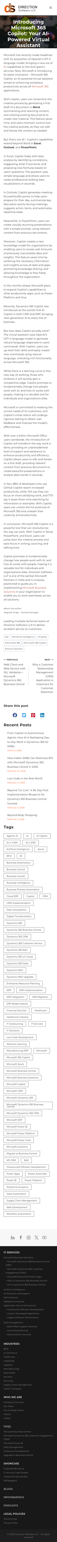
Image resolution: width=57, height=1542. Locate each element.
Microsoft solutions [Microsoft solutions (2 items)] (17, 1146)
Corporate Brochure (14, 1468)
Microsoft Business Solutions (18, 1257)
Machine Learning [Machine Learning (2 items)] (17, 1044)
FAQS (7, 1426)
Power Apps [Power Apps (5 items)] (13, 1173)
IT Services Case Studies (16, 1472)
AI (5, 66)
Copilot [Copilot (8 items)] (30, 896)
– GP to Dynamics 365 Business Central (26, 1284)
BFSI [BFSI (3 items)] (9, 856)
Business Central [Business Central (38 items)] (16, 869)
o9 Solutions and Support (17, 1293)
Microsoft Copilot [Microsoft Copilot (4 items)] (16, 1084)
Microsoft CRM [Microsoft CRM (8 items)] (15, 1091)
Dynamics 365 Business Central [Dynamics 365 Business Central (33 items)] (24, 930)
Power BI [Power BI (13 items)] (12, 1180)
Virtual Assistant (14, 649)
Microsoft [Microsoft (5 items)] (41, 1050)
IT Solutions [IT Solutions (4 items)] (13, 1030)
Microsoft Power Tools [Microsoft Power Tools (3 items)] (19, 1140)
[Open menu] (50, 7)
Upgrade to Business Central (18, 1455)
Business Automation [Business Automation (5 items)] (18, 862)
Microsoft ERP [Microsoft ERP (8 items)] (14, 1120)
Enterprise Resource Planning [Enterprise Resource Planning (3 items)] (23, 983)
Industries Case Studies (16, 1476)
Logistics (8, 1365)
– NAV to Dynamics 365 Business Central (26, 1280)
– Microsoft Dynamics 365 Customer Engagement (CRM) (24, 1271)
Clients (7, 1414)
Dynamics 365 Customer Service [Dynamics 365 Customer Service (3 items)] (24, 943)
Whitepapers (10, 1480)
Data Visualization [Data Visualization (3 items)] (17, 909)
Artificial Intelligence (22, 16)
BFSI (6, 1349)
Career (7, 1418)
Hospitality (9, 1361)
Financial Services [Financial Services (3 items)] (16, 1010)
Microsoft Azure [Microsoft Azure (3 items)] (15, 1064)
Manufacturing (11, 1369)
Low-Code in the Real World (24, 778)
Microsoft (42, 16)
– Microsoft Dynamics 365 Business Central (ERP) (28, 1263)
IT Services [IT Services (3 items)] (37, 1023)
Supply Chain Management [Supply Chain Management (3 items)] (22, 1200)
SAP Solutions (11, 1297)
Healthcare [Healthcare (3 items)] (41, 1010)
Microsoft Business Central (17, 1431)
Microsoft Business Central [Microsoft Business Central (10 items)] (21, 1071)
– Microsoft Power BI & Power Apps (24, 1276)
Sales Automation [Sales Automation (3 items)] (16, 1193)
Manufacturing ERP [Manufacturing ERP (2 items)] (17, 1050)
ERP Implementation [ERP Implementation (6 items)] (31, 990)
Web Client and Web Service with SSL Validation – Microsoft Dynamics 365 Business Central (15, 672)
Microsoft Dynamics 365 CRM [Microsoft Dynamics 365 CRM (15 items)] (23, 1113)
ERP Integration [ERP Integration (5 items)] (15, 997)
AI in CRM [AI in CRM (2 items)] (12, 842)
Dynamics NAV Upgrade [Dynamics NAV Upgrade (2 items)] (20, 977)
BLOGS (8, 1489)
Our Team (9, 1406)
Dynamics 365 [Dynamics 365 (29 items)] (14, 923)
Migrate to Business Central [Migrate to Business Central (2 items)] (22, 1153)
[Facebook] (21, 1238)
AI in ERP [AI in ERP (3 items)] (31, 842)
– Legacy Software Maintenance (22, 1317)
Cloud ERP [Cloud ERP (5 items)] (12, 896)
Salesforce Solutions (14, 1301)
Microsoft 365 (40, 86)
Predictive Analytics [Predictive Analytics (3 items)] (18, 1187)
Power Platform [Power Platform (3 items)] (33, 1180)
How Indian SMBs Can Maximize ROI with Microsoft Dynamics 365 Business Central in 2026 (30, 762)
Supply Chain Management (18, 1384)
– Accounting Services (17, 1330)
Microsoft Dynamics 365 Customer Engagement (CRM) (28, 1437)
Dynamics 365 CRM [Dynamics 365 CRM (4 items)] (17, 936)
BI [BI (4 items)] (21, 856)
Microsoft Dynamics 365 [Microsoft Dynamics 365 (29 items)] (20, 1097)
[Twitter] (36, 1238)
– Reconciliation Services (18, 1334)
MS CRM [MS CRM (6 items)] (11, 1160)
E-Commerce (10, 1353)
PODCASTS (11, 1505)
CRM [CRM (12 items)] (45, 896)
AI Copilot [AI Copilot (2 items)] (42, 836)
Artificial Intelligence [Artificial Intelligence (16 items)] (18, 849)
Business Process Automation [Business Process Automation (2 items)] (23, 889)
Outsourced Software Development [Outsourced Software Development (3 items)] (26, 1167)
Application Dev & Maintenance (20, 1305)
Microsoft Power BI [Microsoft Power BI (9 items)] (17, 1126)
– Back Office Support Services (21, 1326)
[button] (15, 715)
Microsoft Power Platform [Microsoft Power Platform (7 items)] (21, 1133)
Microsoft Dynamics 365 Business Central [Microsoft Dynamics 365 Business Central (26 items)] (25, 1105)
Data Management (13, 1322)
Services (8, 1377)
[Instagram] (29, 1238)
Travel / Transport (12, 1388)
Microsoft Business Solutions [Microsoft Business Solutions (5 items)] (22, 1077)
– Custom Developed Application (22, 1313)
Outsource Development (16, 1451)
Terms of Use (10, 1519)
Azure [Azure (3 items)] (41, 849)
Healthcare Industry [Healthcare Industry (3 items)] (18, 1017)
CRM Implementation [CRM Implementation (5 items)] (19, 903)
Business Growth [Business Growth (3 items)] (16, 876)
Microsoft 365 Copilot (35, 643)
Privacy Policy (11, 1523)
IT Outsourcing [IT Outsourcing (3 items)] (15, 1023)
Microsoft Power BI (13, 1443)
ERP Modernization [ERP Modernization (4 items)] (17, 1003)
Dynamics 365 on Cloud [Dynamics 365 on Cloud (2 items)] (20, 956)
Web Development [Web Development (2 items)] (17, 1207)
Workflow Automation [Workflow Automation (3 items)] (19, 1214)
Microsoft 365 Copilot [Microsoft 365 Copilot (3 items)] (18, 1057)
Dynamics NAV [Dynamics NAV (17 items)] (15, 970)
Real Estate (9, 1373)
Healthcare (9, 1357)
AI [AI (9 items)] (27, 836)
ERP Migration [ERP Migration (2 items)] (40, 997)
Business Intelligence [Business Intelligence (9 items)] (18, 882)
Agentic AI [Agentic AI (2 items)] (12, 836)
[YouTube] (44, 1238)
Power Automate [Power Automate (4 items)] (37, 1173)
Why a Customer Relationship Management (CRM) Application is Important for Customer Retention (42, 676)
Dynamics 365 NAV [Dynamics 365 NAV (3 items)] (17, 950)
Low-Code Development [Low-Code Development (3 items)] (20, 1037)
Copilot (42, 637)
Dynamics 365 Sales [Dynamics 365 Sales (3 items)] (18, 963)
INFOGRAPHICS (14, 1497)
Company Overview (14, 1402)
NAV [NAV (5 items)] (26, 1160)
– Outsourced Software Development (25, 1309)
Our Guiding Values (14, 1410)
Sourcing (8, 1381)
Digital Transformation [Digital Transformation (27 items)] (19, 916)
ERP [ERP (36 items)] (9, 990)
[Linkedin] (13, 1238)
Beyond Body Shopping (22, 815)
